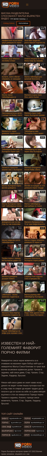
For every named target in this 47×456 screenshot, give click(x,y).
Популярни (23, 23)
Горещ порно (9, 23)
